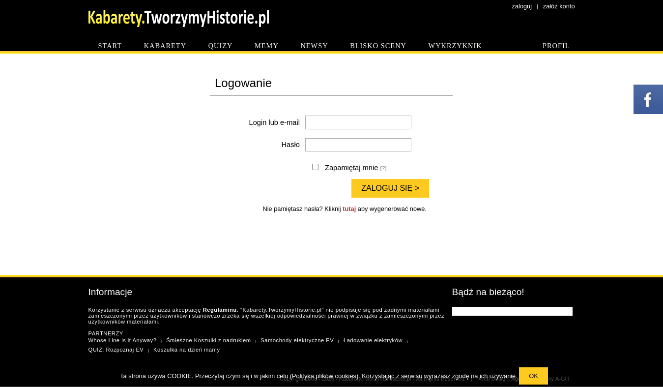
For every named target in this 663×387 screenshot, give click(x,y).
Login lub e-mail (274, 122)
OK (533, 376)
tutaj (349, 208)
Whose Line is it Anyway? (122, 340)
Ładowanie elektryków (373, 340)
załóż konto (559, 6)
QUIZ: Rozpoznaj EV (116, 350)
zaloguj (522, 6)
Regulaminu (220, 310)
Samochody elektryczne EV (297, 340)
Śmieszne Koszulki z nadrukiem (208, 340)
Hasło (291, 145)
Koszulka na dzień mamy (186, 350)
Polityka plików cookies (324, 376)
